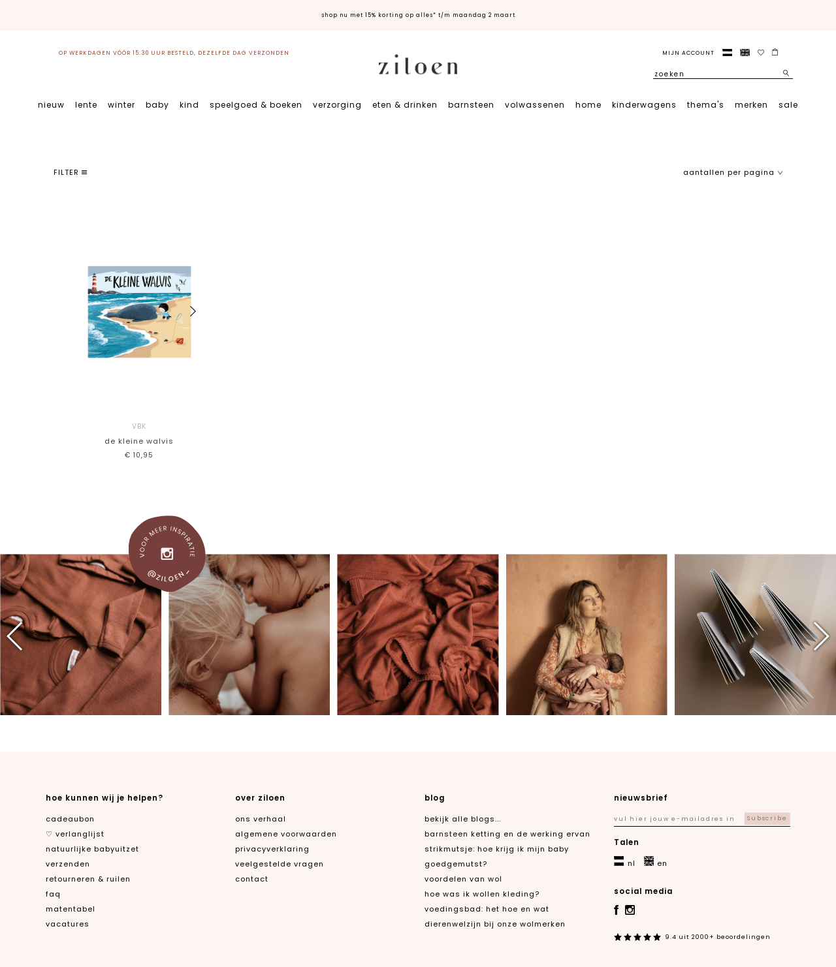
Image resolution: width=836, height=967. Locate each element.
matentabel (70, 909)
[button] (193, 311)
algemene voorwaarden (286, 834)
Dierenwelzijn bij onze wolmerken (495, 924)
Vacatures (67, 924)
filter (70, 172)
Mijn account (688, 53)
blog (435, 798)
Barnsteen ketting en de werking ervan (507, 834)
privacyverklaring (272, 849)
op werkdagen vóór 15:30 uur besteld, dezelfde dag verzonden (174, 53)
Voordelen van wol (463, 879)
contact (251, 879)
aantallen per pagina (733, 172)
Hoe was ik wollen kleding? (482, 894)
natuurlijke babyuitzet (92, 849)
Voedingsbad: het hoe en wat (487, 909)
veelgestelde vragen (279, 864)
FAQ (53, 894)
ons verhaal (260, 819)
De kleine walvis (139, 433)
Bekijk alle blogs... (463, 819)
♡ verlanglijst (75, 834)
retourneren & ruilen (88, 879)
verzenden (68, 864)
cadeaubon (70, 819)
